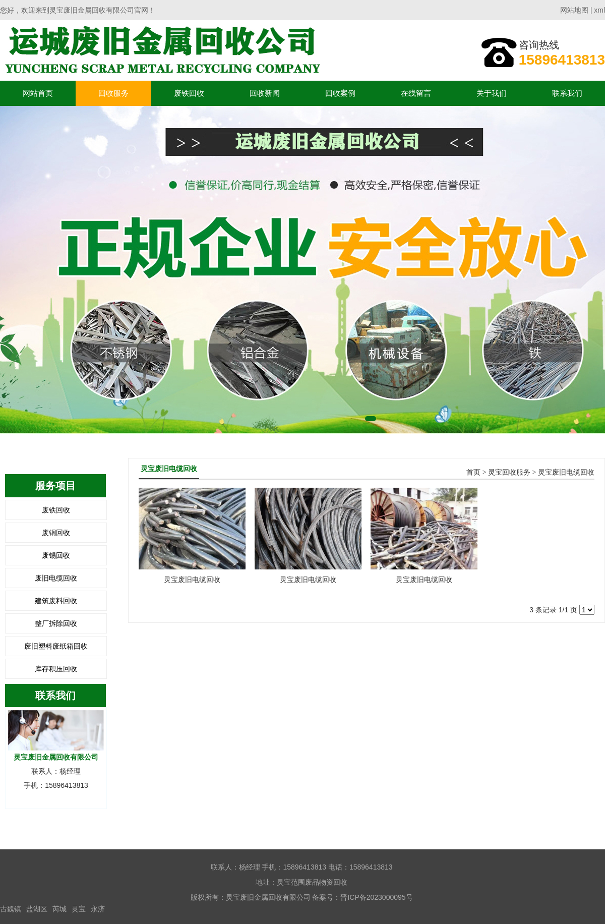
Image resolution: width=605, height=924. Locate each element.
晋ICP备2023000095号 (376, 897)
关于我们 (491, 93)
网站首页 (38, 93)
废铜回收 (56, 533)
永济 (98, 909)
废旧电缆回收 (56, 578)
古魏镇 (10, 909)
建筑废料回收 (56, 601)
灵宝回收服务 (509, 472)
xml (599, 10)
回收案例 (340, 93)
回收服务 (113, 93)
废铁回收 (189, 93)
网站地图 (574, 10)
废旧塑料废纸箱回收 (56, 646)
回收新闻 (265, 93)
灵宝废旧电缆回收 (566, 472)
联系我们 (567, 93)
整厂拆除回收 (56, 623)
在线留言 (416, 93)
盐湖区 (36, 909)
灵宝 (79, 909)
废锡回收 (56, 555)
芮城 (59, 909)
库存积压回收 (56, 669)
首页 (473, 472)
